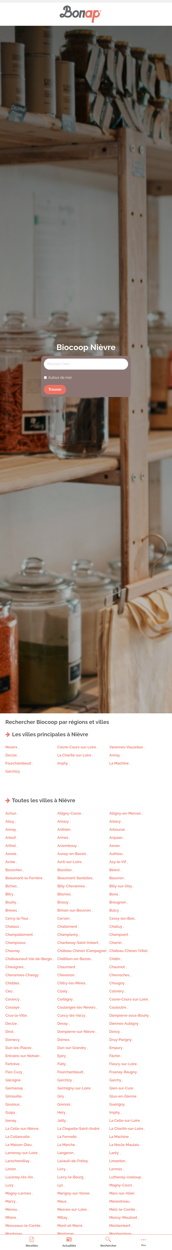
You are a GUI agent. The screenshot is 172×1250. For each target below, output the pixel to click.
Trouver (55, 389)
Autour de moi (60, 377)
